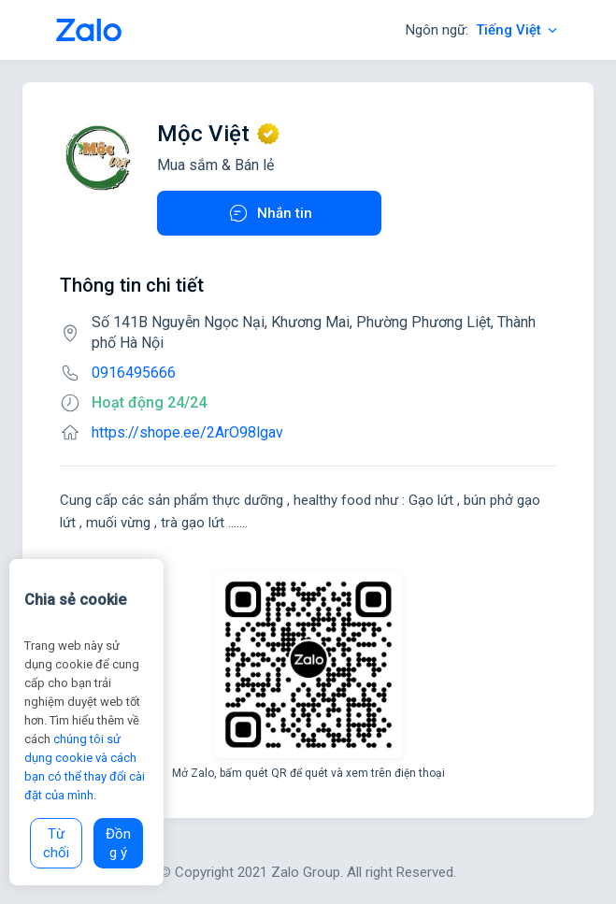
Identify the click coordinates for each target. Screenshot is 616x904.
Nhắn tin (269, 213)
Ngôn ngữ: (483, 30)
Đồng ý (118, 843)
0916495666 (134, 372)
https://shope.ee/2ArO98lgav (187, 432)
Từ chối (56, 843)
